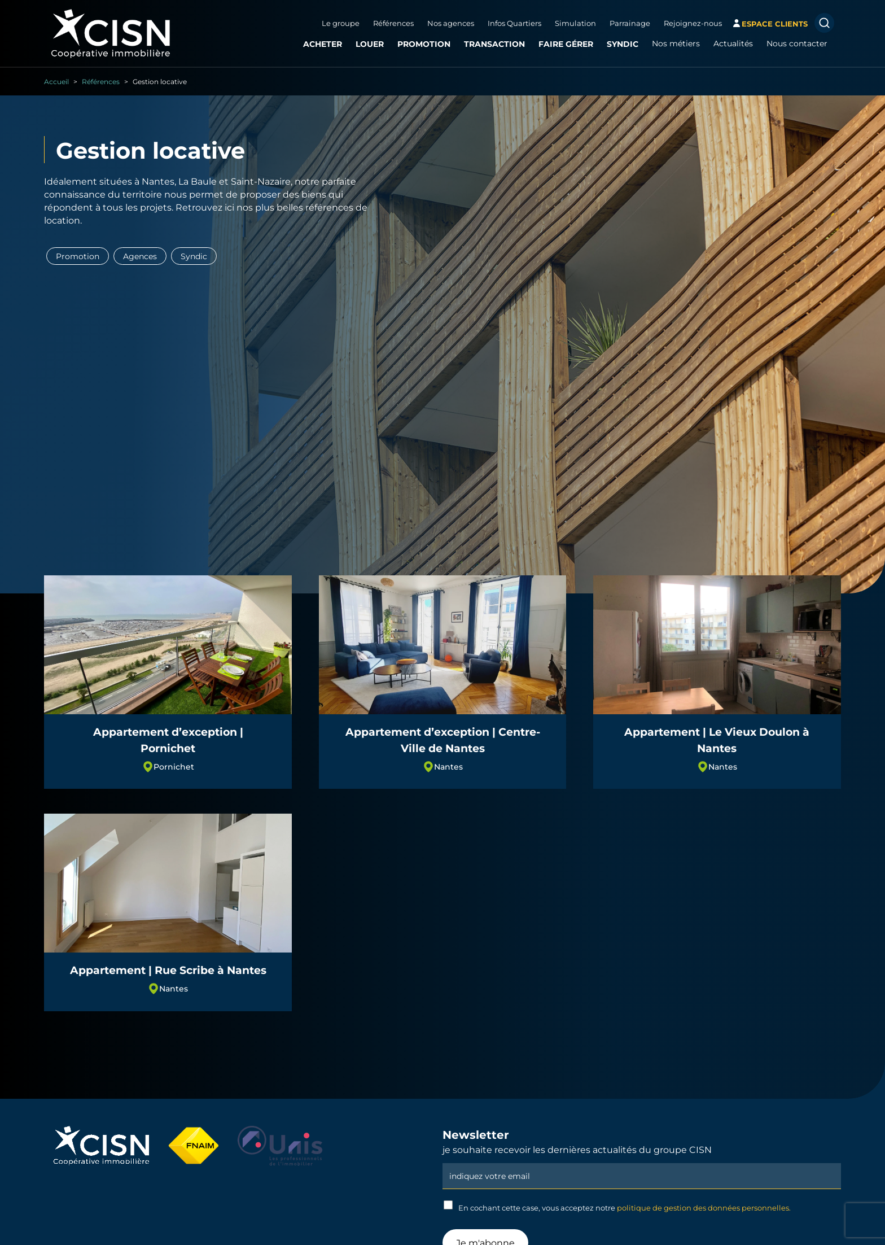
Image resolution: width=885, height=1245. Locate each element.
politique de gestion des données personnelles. (704, 1207)
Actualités (733, 43)
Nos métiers (676, 43)
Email (641, 1162)
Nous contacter (796, 43)
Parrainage (630, 23)
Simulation (575, 23)
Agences (140, 256)
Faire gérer (565, 43)
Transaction (494, 43)
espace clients (775, 23)
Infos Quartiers (514, 23)
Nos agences (450, 23)
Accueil (56, 81)
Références (393, 23)
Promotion (423, 43)
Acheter (322, 43)
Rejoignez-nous (693, 23)
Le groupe (341, 23)
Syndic (622, 43)
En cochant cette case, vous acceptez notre (617, 1206)
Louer (370, 43)
